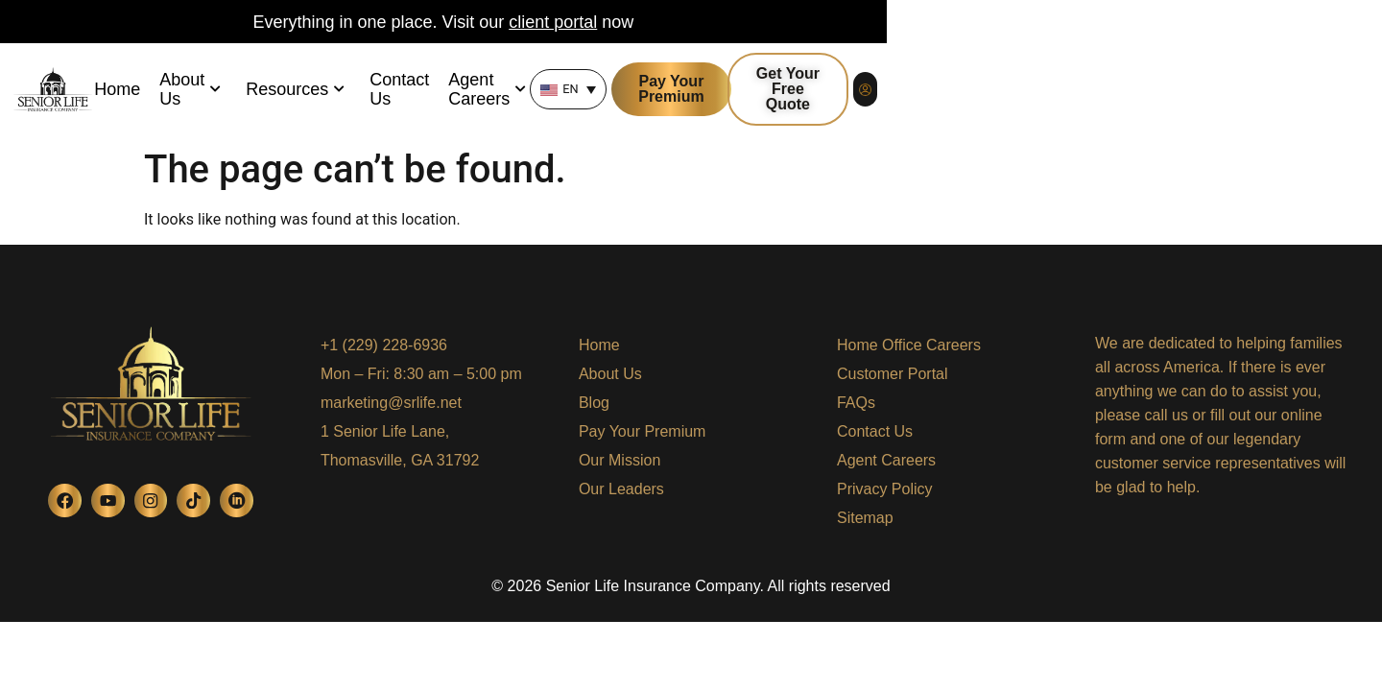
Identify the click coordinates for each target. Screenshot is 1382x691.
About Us (325, 91)
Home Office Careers (909, 345)
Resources (443, 91)
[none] (884, 91)
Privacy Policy (885, 489)
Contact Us (561, 91)
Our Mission (619, 460)
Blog (594, 402)
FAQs (856, 402)
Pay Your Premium (642, 431)
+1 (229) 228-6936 (384, 345)
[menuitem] (884, 91)
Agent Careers (687, 91)
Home (240, 91)
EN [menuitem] (886, 90)
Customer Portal (892, 374)
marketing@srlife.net (391, 402)
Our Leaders (621, 489)
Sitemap (865, 518)
